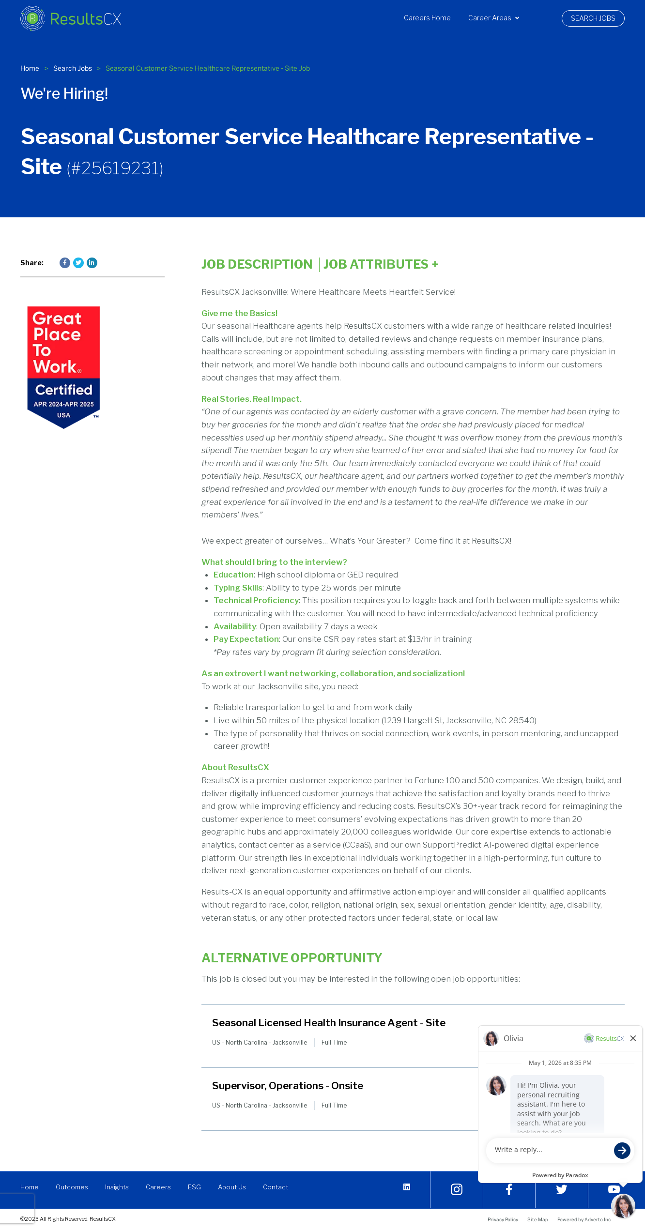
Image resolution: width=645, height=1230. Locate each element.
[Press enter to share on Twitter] (78, 263)
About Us (237, 1187)
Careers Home (427, 18)
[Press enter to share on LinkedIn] (92, 263)
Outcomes (74, 1187)
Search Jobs (593, 18)
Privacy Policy (503, 1219)
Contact (281, 1187)
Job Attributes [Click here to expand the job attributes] (381, 265)
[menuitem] (427, 18)
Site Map (537, 1219)
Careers (163, 1187)
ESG (199, 1187)
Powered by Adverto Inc (584, 1219)
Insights (120, 1187)
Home (29, 68)
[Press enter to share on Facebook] (65, 263)
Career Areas (493, 18)
